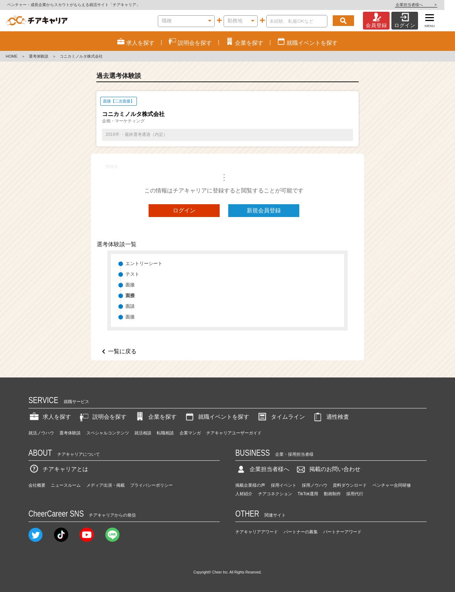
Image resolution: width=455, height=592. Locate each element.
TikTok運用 (308, 493)
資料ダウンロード (350, 485)
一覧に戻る (122, 351)
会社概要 (37, 485)
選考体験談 (38, 56)
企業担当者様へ (426, 4)
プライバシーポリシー (151, 485)
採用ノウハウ (314, 485)
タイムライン (281, 416)
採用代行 (354, 493)
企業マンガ (190, 432)
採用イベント (283, 485)
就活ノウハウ (41, 432)
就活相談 (142, 432)
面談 (130, 306)
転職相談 (165, 432)
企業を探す (155, 416)
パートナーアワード (342, 531)
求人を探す (49, 416)
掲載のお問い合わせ (327, 469)
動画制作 (332, 493)
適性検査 (330, 416)
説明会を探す (102, 416)
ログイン (184, 210)
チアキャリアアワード (256, 531)
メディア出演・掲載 (105, 485)
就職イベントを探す (216, 416)
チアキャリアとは (58, 469)
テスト (132, 274)
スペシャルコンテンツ (107, 432)
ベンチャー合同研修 (392, 485)
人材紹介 (243, 493)
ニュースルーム (66, 485)
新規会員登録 (264, 210)
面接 (130, 284)
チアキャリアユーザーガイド (234, 432)
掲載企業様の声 (250, 485)
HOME (11, 56)
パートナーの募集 (301, 531)
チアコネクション (275, 493)
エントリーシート (143, 263)
